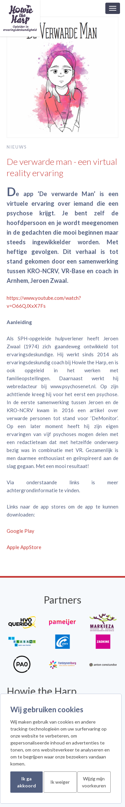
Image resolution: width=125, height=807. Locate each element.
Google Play (20, 531)
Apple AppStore (24, 547)
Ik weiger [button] (60, 782)
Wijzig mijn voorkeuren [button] (94, 782)
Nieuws (17, 147)
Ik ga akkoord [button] (26, 782)
